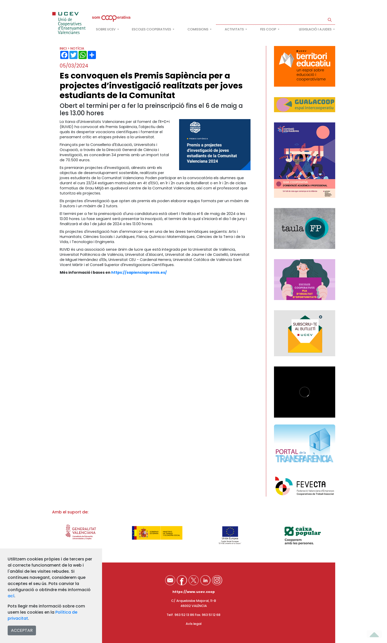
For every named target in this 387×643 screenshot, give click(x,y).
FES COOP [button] (268, 29)
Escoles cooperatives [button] (152, 29)
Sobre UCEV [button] (106, 29)
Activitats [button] (235, 29)
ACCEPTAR (22, 630)
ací (11, 596)
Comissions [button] (198, 29)
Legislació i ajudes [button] (315, 29)
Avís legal (194, 624)
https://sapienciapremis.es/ (139, 272)
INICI (63, 48)
